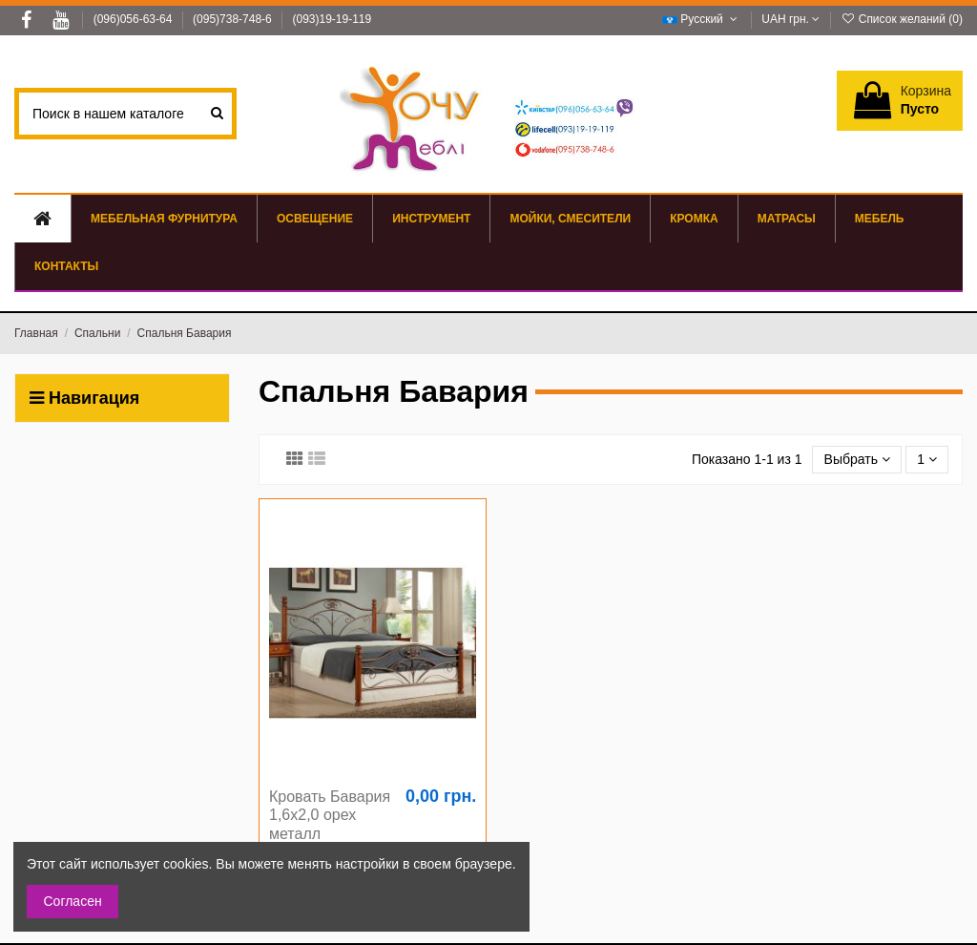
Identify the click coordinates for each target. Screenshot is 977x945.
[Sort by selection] (857, 459)
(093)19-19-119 (331, 19)
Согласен (73, 901)
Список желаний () (902, 19)
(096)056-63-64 (135, 19)
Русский (701, 19)
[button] (879, 218)
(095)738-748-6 (234, 19)
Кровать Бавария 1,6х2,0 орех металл (329, 814)
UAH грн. (790, 19)
